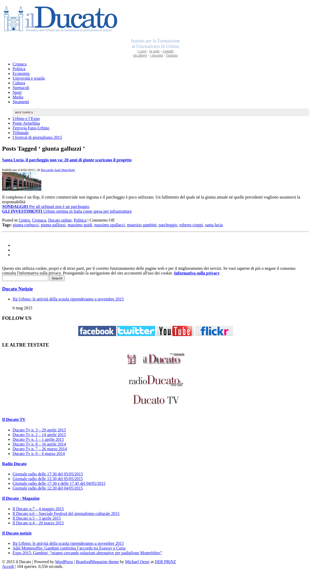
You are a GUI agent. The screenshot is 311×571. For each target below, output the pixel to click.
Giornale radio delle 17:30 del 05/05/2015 (48, 474)
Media (18, 97)
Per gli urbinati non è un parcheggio (45, 206)
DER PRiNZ (165, 561)
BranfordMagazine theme (97, 561)
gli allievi (140, 55)
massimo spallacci (109, 225)
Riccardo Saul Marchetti (58, 170)
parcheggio (168, 225)
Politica (19, 69)
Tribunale (21, 132)
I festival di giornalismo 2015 (37, 137)
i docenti (156, 55)
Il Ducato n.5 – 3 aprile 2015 (37, 518)
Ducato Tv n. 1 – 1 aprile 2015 (38, 439)
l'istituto (172, 55)
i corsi (141, 51)
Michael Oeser (137, 561)
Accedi (8, 566)
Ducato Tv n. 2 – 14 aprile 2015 (39, 434)
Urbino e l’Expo (26, 118)
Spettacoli (21, 87)
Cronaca (19, 64)
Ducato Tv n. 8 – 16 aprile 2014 (39, 444)
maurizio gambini (141, 225)
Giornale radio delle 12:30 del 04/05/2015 (48, 488)
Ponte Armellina (26, 123)
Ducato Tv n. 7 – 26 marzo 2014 (40, 449)
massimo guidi (79, 225)
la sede (155, 51)
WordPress (64, 561)
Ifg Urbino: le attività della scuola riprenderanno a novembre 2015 (68, 299)
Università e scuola (29, 78)
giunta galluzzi (53, 225)
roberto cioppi (191, 225)
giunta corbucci (26, 225)
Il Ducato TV (14, 419)
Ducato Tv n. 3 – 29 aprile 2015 (39, 430)
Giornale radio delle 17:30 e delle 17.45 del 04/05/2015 (59, 483)
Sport (17, 92)
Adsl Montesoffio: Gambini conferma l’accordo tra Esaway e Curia (69, 548)
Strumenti (21, 102)
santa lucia (214, 225)
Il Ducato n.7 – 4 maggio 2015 (38, 509)
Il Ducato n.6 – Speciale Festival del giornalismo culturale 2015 (66, 513)
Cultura (19, 83)
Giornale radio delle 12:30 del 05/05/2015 (48, 478)
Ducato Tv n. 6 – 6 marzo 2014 (39, 453)
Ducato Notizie (17, 289)
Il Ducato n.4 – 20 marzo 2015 (38, 523)
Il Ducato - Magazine (21, 498)
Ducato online (60, 220)
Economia (21, 73)
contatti (168, 51)
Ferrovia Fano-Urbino (31, 128)
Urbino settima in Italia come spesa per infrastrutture (67, 211)
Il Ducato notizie (17, 533)
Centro (24, 220)
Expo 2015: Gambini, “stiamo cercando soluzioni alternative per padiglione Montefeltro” (87, 553)
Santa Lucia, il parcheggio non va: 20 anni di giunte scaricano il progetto (67, 160)
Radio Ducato (14, 464)
